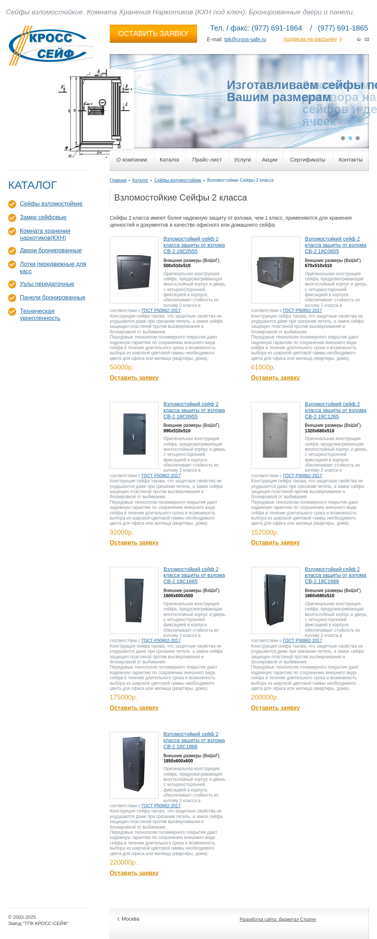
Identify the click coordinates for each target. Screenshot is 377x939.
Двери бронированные (51, 250)
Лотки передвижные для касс (53, 267)
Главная (118, 180)
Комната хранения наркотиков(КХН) (45, 234)
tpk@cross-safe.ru (245, 39)
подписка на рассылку (310, 39)
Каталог (141, 180)
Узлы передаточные (47, 284)
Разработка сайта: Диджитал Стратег (278, 919)
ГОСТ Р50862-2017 (161, 310)
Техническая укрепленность (40, 314)
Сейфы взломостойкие (51, 204)
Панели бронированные (52, 297)
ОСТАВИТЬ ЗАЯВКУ (153, 33)
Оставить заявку (134, 378)
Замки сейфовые (43, 217)
